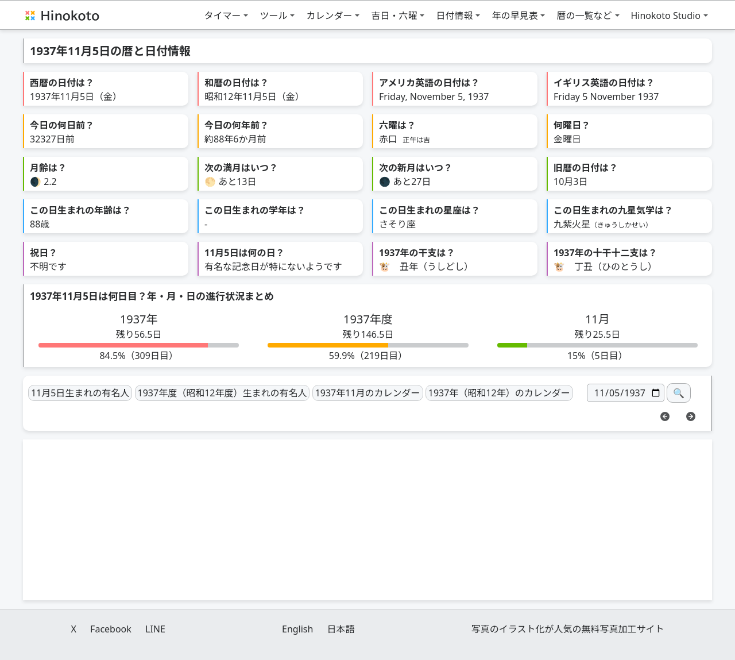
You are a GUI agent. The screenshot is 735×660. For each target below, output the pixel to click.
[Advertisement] (367, 519)
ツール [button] (273, 15)
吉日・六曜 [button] (394, 15)
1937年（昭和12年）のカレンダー (499, 393)
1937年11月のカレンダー (367, 393)
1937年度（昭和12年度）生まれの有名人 (222, 393)
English (297, 629)
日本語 (341, 629)
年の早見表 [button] (514, 15)
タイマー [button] (222, 15)
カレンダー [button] (329, 15)
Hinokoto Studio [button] (666, 15)
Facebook (110, 629)
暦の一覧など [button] (584, 15)
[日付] (625, 393)
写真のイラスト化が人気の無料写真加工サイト (567, 629)
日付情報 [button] (454, 15)
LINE (155, 629)
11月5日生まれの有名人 (80, 393)
